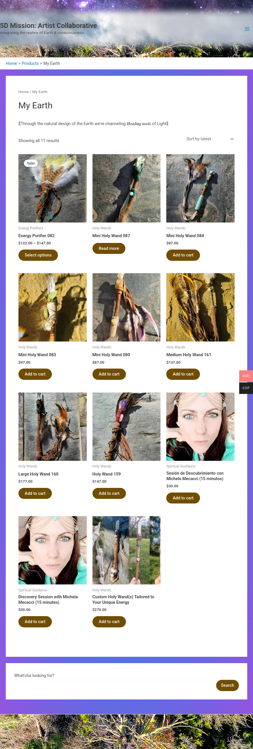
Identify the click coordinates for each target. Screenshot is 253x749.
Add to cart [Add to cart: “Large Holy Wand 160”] (35, 493)
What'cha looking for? (34, 675)
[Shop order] (209, 139)
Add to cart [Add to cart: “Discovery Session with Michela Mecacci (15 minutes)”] (35, 621)
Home (23, 92)
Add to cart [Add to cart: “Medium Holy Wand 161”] (183, 374)
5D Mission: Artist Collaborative (48, 26)
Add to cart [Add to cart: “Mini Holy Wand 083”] (35, 374)
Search (227, 685)
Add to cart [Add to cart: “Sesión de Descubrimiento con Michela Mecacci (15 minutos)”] (183, 498)
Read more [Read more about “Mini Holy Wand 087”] (109, 248)
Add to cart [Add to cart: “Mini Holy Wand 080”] (109, 374)
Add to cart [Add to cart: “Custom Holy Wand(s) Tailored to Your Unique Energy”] (109, 621)
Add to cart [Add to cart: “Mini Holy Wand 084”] (183, 255)
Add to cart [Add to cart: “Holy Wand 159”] (109, 493)
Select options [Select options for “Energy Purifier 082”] (38, 255)
